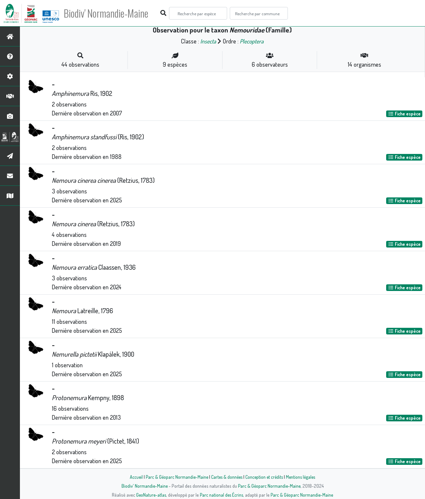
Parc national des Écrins (221, 495)
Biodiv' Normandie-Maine (109, 13)
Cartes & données (226, 477)
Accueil (133, 477)
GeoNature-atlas (149, 495)
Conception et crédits (264, 477)
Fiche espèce (404, 113)
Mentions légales (302, 477)
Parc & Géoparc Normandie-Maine (175, 477)
